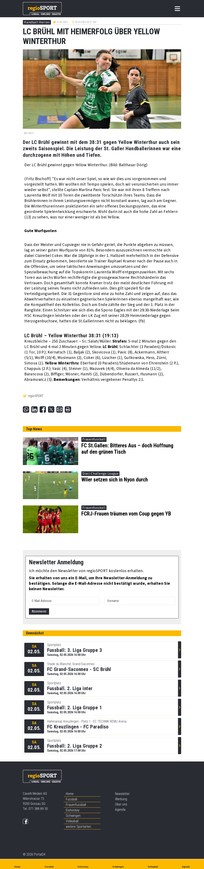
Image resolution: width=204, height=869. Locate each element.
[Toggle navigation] (177, 8)
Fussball (71, 799)
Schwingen (73, 816)
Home (70, 794)
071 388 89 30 (38, 809)
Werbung (121, 799)
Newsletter (122, 794)
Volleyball (72, 821)
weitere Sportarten (78, 827)
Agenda (120, 810)
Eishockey (72, 810)
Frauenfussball (76, 805)
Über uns (121, 804)
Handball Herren (37, 22)
